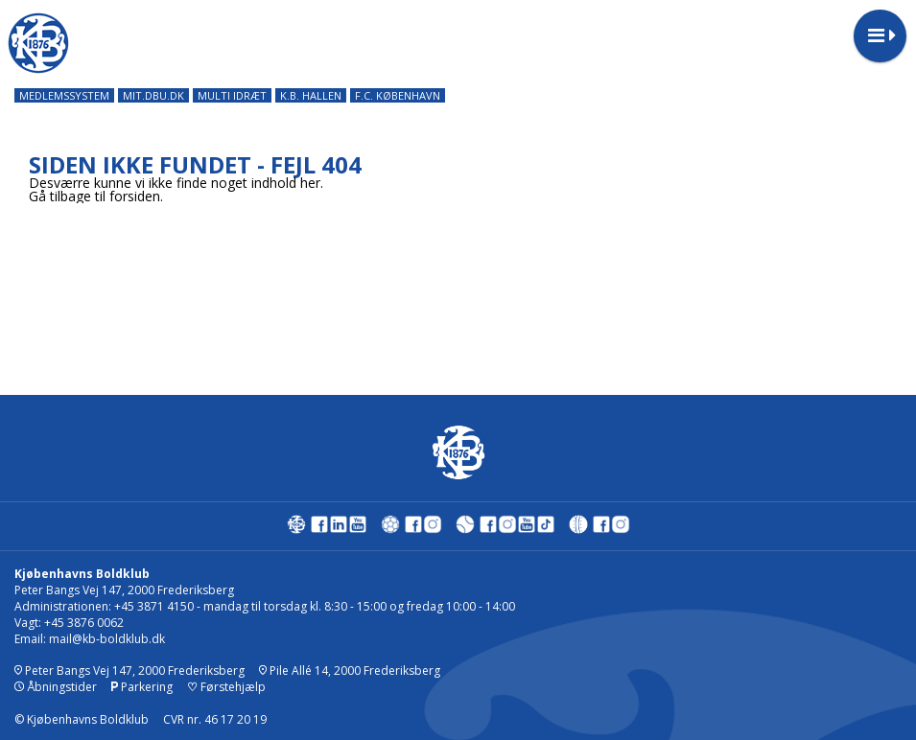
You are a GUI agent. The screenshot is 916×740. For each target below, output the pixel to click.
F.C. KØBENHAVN (397, 95)
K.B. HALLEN (310, 95)
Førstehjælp (226, 687)
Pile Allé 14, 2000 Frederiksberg (349, 670)
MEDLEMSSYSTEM (64, 95)
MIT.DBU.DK (153, 95)
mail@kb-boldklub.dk (107, 639)
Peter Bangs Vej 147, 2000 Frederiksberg (129, 670)
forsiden (134, 196)
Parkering (142, 687)
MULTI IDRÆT (232, 95)
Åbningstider (55, 687)
